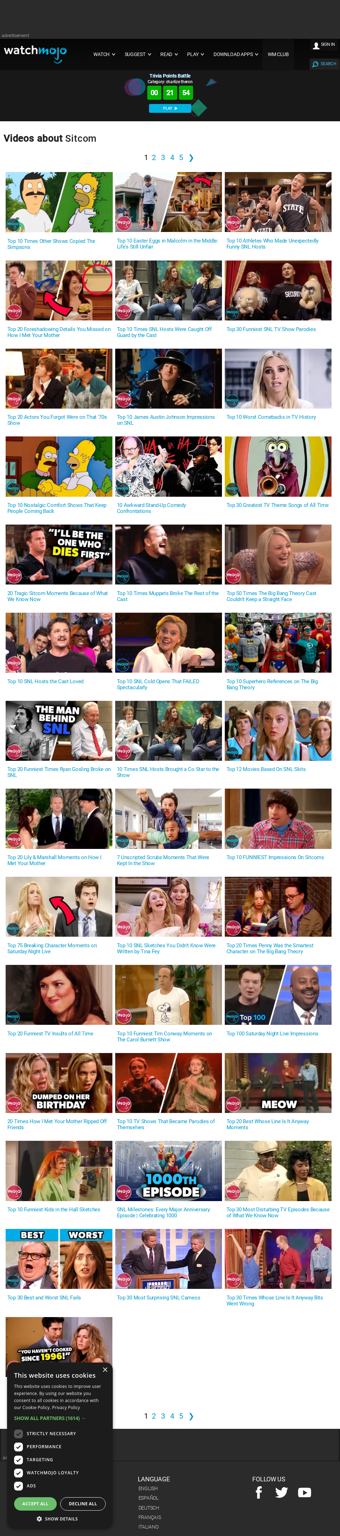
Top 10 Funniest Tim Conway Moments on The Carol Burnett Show (164, 1037)
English (148, 1488)
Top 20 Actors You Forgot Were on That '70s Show (57, 420)
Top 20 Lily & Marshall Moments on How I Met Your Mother (54, 861)
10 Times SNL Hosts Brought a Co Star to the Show (168, 772)
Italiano (148, 1527)
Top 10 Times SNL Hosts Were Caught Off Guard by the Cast (164, 332)
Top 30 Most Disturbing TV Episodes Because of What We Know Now (278, 1213)
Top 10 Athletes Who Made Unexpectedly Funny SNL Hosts (273, 244)
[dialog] (60, 1446)
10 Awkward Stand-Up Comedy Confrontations (151, 508)
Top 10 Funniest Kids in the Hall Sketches (53, 1210)
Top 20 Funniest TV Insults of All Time (50, 1034)
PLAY (170, 108)
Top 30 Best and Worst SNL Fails (44, 1298)
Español (148, 1498)
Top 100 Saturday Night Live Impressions (273, 1034)
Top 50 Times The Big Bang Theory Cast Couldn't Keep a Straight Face (271, 596)
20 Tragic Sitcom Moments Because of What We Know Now (57, 596)
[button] (60, 1418)
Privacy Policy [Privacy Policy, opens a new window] (66, 1407)
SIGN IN (328, 44)
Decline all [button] (83, 1504)
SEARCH (328, 63)
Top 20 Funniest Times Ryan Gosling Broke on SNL (59, 772)
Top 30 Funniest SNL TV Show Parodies (271, 329)
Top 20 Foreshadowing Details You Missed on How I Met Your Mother (59, 332)
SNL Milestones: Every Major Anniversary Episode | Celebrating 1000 (163, 1213)
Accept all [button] (36, 1504)
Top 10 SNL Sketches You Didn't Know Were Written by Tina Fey (166, 949)
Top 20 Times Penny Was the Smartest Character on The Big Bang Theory (270, 949)
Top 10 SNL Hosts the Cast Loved (45, 682)
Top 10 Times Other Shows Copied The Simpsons (51, 244)
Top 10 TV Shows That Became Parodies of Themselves (166, 1125)
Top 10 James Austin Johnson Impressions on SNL (166, 420)
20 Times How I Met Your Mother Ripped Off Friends (57, 1125)
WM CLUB (278, 54)
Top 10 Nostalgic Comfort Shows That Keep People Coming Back (56, 508)
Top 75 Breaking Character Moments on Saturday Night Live (52, 949)
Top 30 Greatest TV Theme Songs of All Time (278, 505)
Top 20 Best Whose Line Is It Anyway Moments (268, 1125)
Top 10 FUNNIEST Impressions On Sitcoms (275, 858)
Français (149, 1517)
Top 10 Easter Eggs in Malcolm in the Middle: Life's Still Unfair (167, 244)
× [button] (104, 1370)
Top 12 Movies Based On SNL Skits (266, 769)
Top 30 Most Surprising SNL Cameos (158, 1298)
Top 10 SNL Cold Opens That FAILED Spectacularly (158, 685)
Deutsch (148, 1508)
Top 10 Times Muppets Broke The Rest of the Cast (168, 596)
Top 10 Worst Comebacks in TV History (271, 417)
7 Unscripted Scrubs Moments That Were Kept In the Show (163, 861)
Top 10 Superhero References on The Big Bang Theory (272, 685)
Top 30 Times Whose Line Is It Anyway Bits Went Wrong (275, 1301)
